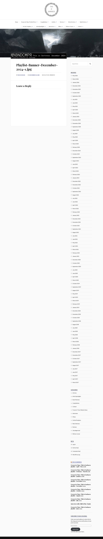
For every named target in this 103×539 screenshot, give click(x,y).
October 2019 (76, 283)
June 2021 (75, 239)
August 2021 (76, 232)
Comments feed (76, 451)
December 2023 (77, 150)
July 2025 (75, 99)
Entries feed (76, 447)
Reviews (62, 22)
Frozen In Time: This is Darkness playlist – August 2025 (81, 495)
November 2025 (77, 89)
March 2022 (76, 208)
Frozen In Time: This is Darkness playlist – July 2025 (81, 499)
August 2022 (76, 195)
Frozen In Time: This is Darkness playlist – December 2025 (81, 480)
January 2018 (76, 348)
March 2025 (76, 113)
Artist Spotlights (40, 26)
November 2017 (77, 355)
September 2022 (77, 191)
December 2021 (77, 218)
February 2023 (76, 174)
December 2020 (77, 259)
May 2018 (75, 334)
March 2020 (76, 280)
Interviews (51, 26)
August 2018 (76, 324)
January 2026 (76, 82)
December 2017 (77, 351)
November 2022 (77, 184)
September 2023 (77, 157)
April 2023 (75, 167)
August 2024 (76, 130)
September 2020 (77, 266)
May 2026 (75, 75)
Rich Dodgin (21, 75)
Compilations (43, 22)
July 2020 (75, 270)
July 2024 (75, 133)
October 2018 (76, 317)
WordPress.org (76, 454)
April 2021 (75, 246)
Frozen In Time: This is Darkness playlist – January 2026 (81, 475)
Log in (74, 444)
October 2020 (76, 263)
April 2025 (75, 109)
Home (16, 22)
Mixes (60, 26)
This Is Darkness (77, 462)
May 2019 (75, 293)
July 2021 (75, 235)
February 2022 (76, 212)
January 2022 (76, 215)
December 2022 (77, 181)
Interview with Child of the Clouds (81, 504)
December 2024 (77, 120)
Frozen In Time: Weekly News (28, 22)
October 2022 (76, 188)
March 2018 (76, 341)
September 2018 (77, 321)
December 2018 (77, 310)
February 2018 (76, 345)
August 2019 (76, 290)
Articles (54, 22)
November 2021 (77, 222)
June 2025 (75, 103)
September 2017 (77, 362)
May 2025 (75, 106)
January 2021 (76, 256)
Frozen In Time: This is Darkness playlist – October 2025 (81, 490)
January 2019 (76, 307)
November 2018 (77, 314)
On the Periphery (77, 420)
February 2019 (76, 304)
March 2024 (76, 143)
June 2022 (75, 201)
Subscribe (75, 529)
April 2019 (75, 297)
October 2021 (76, 225)
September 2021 (77, 229)
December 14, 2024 (34, 75)
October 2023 (76, 154)
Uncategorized (76, 430)
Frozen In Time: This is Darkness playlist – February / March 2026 (81, 470)
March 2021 (76, 249)
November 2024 (77, 123)
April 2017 (75, 379)
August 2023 (76, 160)
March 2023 (76, 171)
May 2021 (75, 242)
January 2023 (76, 177)
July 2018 (75, 327)
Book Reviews (83, 22)
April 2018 (75, 338)
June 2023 (75, 164)
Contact (80, 26)
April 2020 (75, 276)
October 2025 (76, 92)
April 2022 (75, 205)
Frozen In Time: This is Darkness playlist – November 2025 (81, 485)
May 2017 (75, 375)
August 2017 (76, 365)
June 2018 (75, 331)
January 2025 (76, 116)
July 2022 (75, 198)
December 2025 (77, 85)
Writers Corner (69, 26)
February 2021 (76, 253)
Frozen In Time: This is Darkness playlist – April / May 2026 (81, 465)
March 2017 (76, 382)
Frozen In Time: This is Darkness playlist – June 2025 (81, 508)
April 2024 (75, 140)
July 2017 (75, 368)
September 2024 (77, 126)
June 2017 (75, 372)
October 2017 (76, 358)
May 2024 (75, 137)
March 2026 (76, 79)
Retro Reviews (71, 22)
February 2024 (76, 147)
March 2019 (76, 300)
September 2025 (77, 96)
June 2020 (75, 273)
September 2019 (77, 287)
